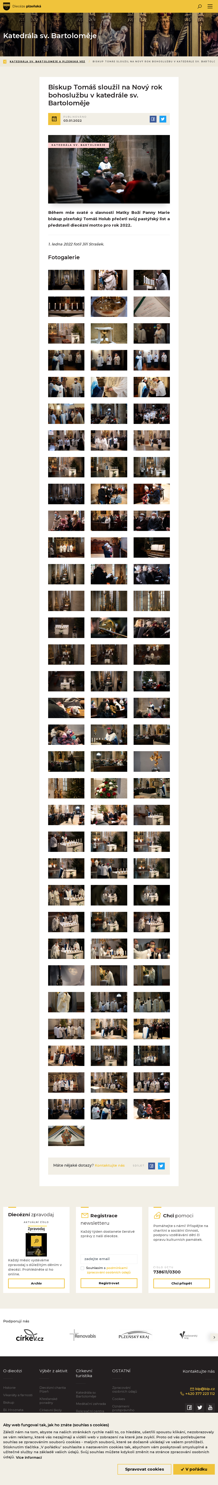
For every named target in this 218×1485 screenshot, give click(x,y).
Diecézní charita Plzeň (52, 1394)
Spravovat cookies (144, 1469)
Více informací (29, 1457)
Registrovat (109, 1288)
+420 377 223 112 (197, 1398)
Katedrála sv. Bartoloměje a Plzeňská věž (47, 61)
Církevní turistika (84, 1378)
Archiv (36, 1288)
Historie (9, 1392)
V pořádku (194, 1469)
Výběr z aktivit (53, 1375)
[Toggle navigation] (210, 6)
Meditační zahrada (91, 1409)
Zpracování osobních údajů (124, 1394)
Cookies (118, 1404)
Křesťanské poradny (48, 1406)
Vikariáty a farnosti (17, 1400)
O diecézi (12, 1375)
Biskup (8, 1407)
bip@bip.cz (202, 1394)
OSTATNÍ (121, 1375)
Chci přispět (181, 1288)
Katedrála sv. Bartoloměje (86, 1399)
